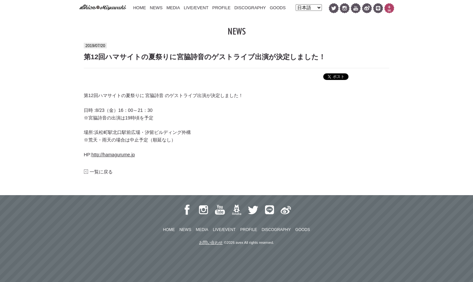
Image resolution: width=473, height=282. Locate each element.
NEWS (156, 7)
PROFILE (221, 7)
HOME (139, 7)
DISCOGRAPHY (250, 7)
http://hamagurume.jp (113, 154)
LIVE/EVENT (196, 7)
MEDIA (173, 7)
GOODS (277, 7)
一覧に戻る (98, 171)
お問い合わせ (211, 242)
